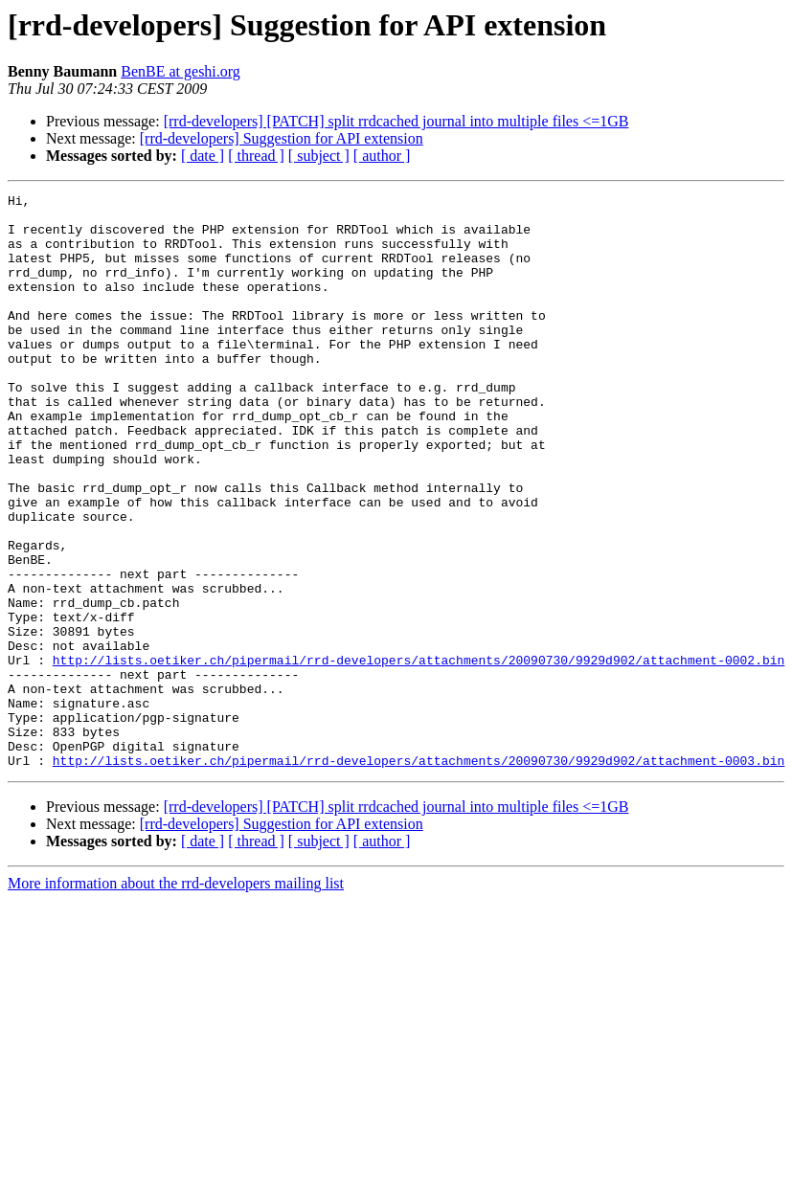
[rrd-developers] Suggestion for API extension (281, 138)
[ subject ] (319, 155)
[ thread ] (256, 155)
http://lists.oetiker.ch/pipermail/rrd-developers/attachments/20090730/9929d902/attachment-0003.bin (418, 875)
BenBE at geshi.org (180, 71)
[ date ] (202, 155)
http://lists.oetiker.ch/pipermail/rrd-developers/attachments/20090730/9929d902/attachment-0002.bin (418, 754)
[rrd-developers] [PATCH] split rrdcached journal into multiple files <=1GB (396, 121)
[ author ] (382, 155)
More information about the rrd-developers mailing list (176, 998)
